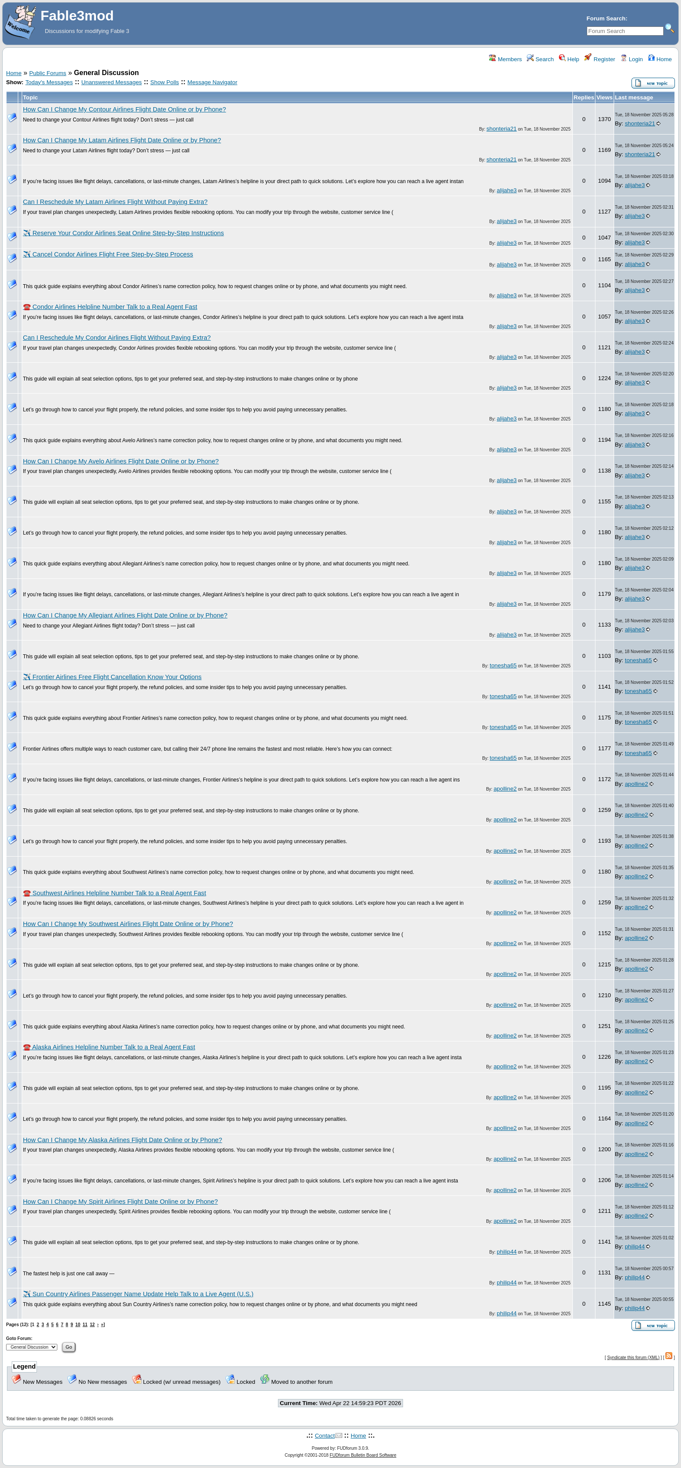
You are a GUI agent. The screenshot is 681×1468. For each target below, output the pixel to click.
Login (631, 59)
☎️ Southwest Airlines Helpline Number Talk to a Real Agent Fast (114, 893)
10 (78, 1324)
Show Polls (164, 82)
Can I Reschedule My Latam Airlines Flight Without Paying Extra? (115, 201)
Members (505, 59)
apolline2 (504, 788)
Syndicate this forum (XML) (633, 1357)
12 (92, 1324)
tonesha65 (503, 665)
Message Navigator (213, 82)
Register (599, 59)
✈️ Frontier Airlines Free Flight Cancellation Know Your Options (112, 676)
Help (569, 59)
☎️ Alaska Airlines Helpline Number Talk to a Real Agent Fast (109, 1047)
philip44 (507, 1251)
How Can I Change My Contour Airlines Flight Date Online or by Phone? (124, 109)
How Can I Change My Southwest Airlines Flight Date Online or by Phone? (128, 923)
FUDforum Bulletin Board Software (363, 1455)
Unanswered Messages (111, 82)
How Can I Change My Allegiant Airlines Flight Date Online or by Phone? (125, 615)
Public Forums (47, 73)
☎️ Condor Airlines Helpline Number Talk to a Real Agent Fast (110, 306)
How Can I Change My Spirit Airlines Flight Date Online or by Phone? (120, 1201)
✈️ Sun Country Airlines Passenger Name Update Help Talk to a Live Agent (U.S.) (138, 1294)
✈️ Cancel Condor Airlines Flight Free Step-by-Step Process (108, 254)
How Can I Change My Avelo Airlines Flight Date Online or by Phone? (121, 461)
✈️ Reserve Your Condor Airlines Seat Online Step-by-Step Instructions (123, 233)
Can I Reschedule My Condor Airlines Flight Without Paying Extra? (117, 337)
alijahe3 (507, 190)
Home (660, 59)
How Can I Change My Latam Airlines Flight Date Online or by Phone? (122, 140)
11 (85, 1324)
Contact (325, 1435)
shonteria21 (501, 128)
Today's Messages (49, 82)
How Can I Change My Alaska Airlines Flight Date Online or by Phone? (122, 1139)
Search (540, 59)
